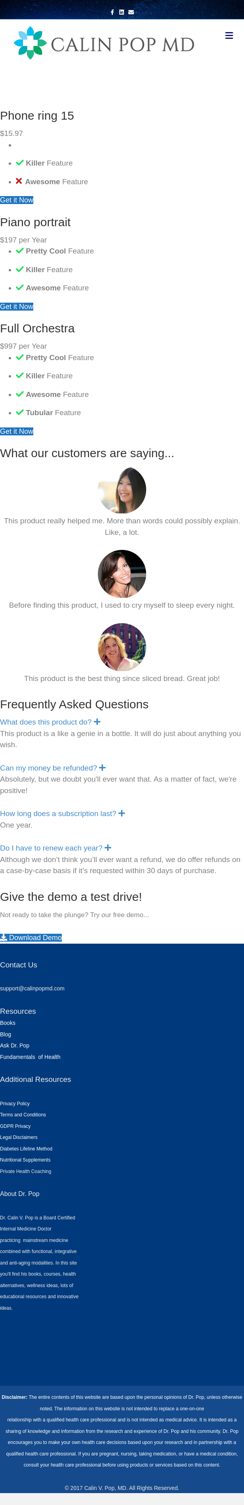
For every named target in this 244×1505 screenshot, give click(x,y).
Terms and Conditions (23, 1115)
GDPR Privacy (15, 1126)
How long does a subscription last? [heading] (58, 813)
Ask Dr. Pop (14, 1045)
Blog (5, 1034)
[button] (97, 722)
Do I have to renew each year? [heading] (51, 848)
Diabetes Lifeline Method (26, 1149)
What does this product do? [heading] (46, 722)
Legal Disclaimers (19, 1137)
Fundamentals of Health (30, 1057)
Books (7, 1023)
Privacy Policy (15, 1103)
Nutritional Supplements (25, 1160)
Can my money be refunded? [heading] (48, 768)
